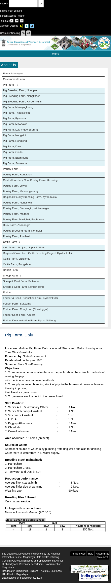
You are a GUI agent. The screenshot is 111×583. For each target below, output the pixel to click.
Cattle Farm (11, 241)
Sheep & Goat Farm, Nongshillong (23, 286)
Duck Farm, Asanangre (16, 225)
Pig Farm (10, 84)
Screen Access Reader (12, 15)
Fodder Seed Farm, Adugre (19, 314)
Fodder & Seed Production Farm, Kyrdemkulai (30, 298)
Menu (66, 54)
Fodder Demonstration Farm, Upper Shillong (29, 320)
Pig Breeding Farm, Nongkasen (21, 95)
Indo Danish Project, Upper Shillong (24, 247)
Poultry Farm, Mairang (16, 213)
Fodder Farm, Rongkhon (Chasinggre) (25, 309)
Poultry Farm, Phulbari (16, 236)
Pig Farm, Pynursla (14, 118)
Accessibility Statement (102, 555)
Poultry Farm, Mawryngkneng (20, 191)
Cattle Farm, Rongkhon (17, 264)
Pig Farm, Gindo (13, 152)
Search (19, 3)
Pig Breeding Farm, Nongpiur (20, 90)
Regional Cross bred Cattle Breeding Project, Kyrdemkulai (37, 253)
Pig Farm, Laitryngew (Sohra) (20, 129)
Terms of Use (78, 553)
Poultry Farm (12, 168)
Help (90, 553)
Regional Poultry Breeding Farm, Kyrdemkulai (30, 196)
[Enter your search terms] (23, 3)
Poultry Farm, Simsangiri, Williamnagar (26, 208)
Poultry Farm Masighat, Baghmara (23, 219)
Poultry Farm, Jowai (15, 185)
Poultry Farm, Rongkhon (17, 174)
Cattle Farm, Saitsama (16, 258)
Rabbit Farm (10, 269)
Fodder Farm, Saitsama (17, 303)
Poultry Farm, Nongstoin (17, 202)
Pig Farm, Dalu (12, 146)
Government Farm (14, 79)
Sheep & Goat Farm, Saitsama (21, 281)
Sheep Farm (12, 275)
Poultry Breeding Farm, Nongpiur (22, 230)
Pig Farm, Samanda (15, 163)
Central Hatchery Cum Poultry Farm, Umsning (30, 180)
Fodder (9, 292)
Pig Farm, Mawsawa (15, 124)
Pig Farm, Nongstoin (15, 135)
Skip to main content (11, 10)
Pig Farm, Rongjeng (15, 140)
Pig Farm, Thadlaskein (16, 112)
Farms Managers (13, 73)
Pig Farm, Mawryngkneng (18, 107)
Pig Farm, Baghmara (15, 157)
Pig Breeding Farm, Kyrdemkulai (22, 101)
